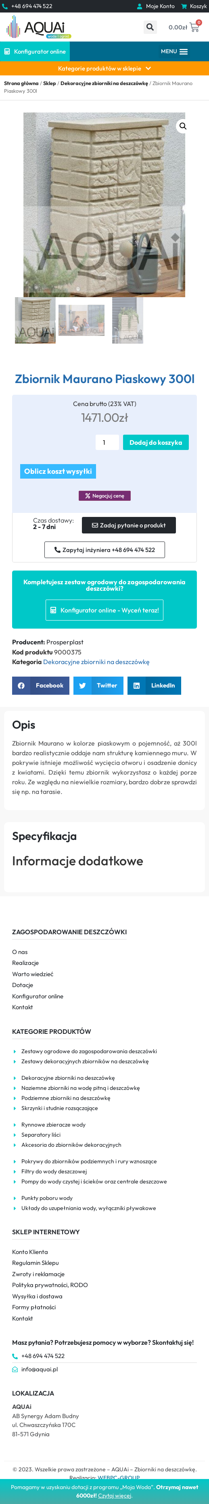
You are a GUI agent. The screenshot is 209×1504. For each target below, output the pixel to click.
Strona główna (21, 83)
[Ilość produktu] (107, 442)
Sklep (49, 83)
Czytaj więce (114, 1495)
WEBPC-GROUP (119, 1477)
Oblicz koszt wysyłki (58, 471)
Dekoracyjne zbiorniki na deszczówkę (104, 83)
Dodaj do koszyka (156, 442)
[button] (150, 27)
